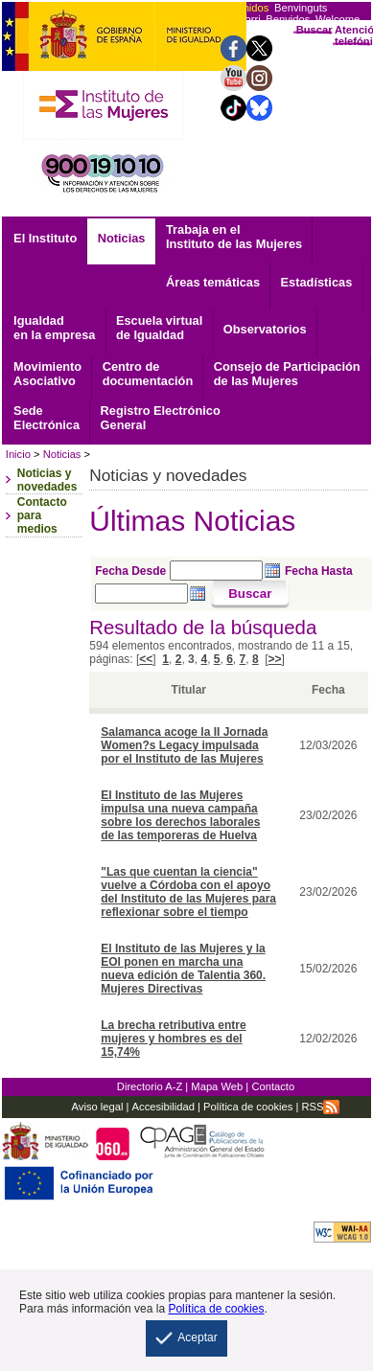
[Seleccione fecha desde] (216, 570)
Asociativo (47, 373)
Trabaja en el (234, 236)
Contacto (272, 1086)
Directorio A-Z (149, 1086)
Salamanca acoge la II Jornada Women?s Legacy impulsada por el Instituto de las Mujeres (184, 745)
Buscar (314, 29)
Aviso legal (98, 1106)
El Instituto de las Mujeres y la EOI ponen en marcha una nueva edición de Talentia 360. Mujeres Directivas (183, 968)
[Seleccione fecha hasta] (141, 593)
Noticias (122, 238)
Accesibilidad (163, 1106)
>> (275, 659)
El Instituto (45, 238)
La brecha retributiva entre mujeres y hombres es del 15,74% (173, 1038)
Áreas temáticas (213, 282)
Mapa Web (217, 1086)
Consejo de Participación (287, 373)
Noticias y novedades (47, 480)
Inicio (18, 454)
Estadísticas (317, 282)
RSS (320, 1106)
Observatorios (265, 329)
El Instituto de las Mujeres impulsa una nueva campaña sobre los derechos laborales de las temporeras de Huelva (180, 815)
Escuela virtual (159, 327)
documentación (148, 373)
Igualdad (54, 327)
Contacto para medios (42, 515)
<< (145, 659)
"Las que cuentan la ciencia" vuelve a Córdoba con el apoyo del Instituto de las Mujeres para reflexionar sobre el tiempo (188, 892)
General (161, 417)
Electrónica (46, 417)
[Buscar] (251, 595)
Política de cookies (246, 1106)
